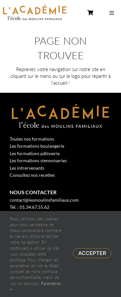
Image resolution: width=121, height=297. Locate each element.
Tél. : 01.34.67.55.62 (29, 207)
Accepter (92, 253)
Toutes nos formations (32, 139)
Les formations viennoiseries (38, 160)
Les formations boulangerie (37, 146)
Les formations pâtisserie (35, 153)
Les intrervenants (27, 168)
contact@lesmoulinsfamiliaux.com (44, 200)
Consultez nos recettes (32, 175)
